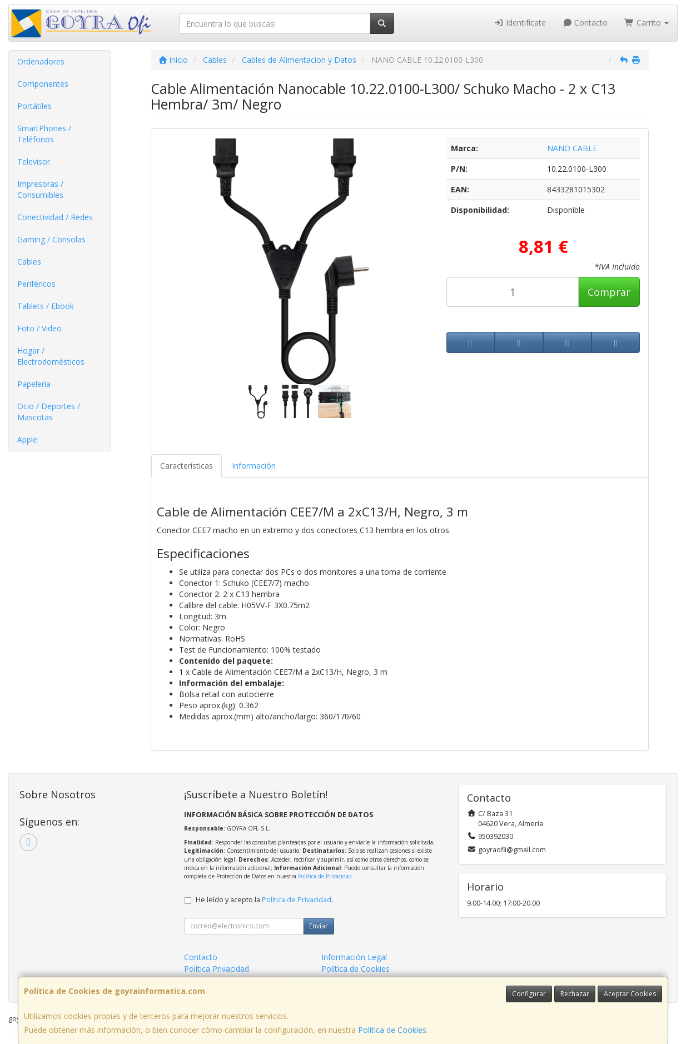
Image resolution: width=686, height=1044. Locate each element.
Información (254, 465)
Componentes (42, 83)
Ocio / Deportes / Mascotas (48, 411)
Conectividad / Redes (55, 217)
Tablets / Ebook (45, 306)
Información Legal (354, 957)
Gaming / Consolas (51, 239)
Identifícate (520, 22)
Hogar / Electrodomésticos (50, 356)
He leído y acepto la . (264, 899)
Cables (29, 261)
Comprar (609, 292)
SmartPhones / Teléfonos (44, 134)
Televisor (33, 161)
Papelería (34, 384)
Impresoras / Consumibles (40, 189)
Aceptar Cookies (630, 993)
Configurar (529, 993)
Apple (27, 439)
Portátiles (34, 106)
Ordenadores (40, 61)
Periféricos (36, 284)
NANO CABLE (572, 148)
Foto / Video (39, 328)
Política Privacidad (216, 968)
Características (186, 465)
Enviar (318, 926)
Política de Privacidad (325, 876)
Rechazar (574, 993)
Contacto (585, 22)
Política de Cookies (392, 1030)
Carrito (646, 22)
